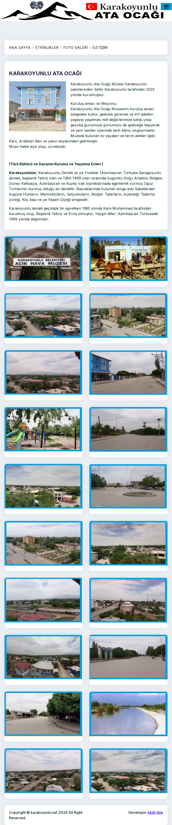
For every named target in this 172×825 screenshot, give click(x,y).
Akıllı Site (155, 812)
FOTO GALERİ (75, 47)
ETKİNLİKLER (46, 47)
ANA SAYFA (19, 47)
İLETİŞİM (100, 47)
